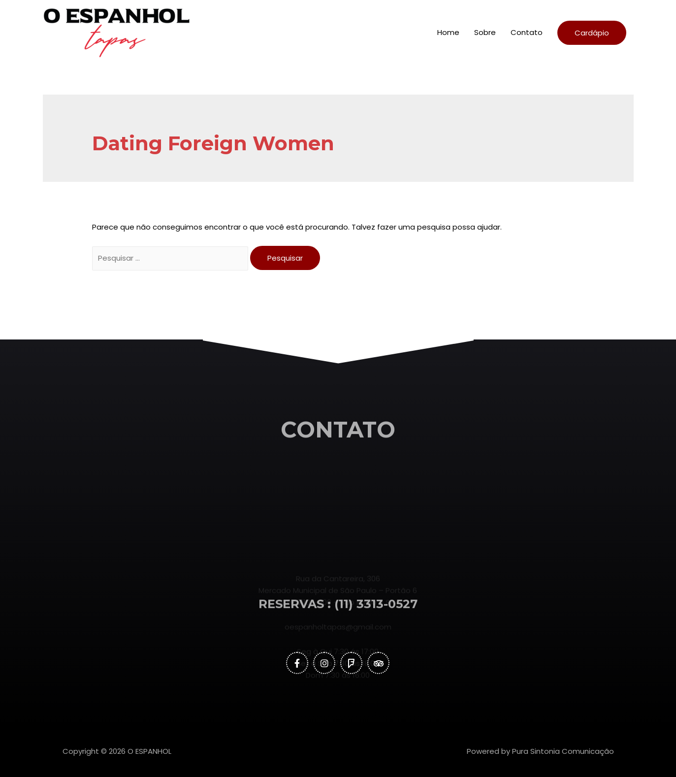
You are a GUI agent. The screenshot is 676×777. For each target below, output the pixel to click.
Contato (527, 32)
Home (448, 32)
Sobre (485, 32)
